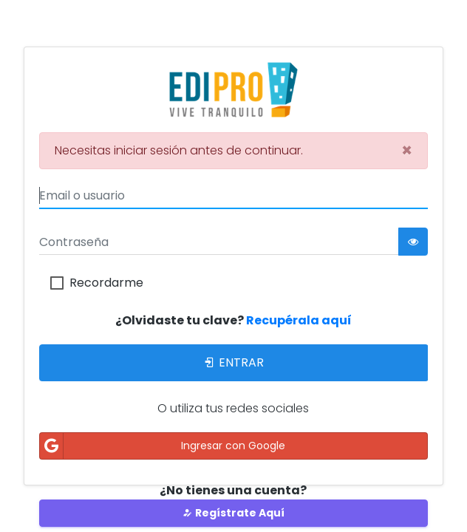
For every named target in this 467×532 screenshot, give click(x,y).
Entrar (233, 362)
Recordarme (106, 283)
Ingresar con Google (163, 446)
